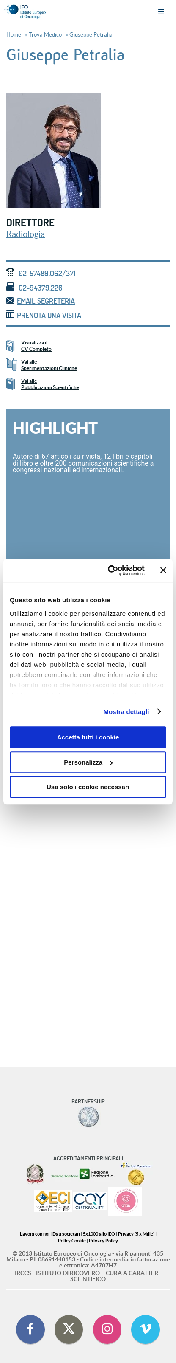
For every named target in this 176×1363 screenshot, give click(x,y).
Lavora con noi (35, 1234)
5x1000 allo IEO (99, 1234)
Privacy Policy (103, 1241)
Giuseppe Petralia (91, 34)
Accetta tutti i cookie (88, 737)
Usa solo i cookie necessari (88, 786)
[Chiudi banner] (163, 570)
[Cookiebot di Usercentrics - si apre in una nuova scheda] (109, 570)
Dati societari (66, 1234)
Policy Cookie (72, 1241)
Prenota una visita (43, 315)
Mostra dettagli (126, 711)
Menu (161, 11)
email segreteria (40, 301)
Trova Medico (45, 34)
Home (13, 34)
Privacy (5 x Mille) (136, 1234)
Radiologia (25, 234)
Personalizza (88, 762)
